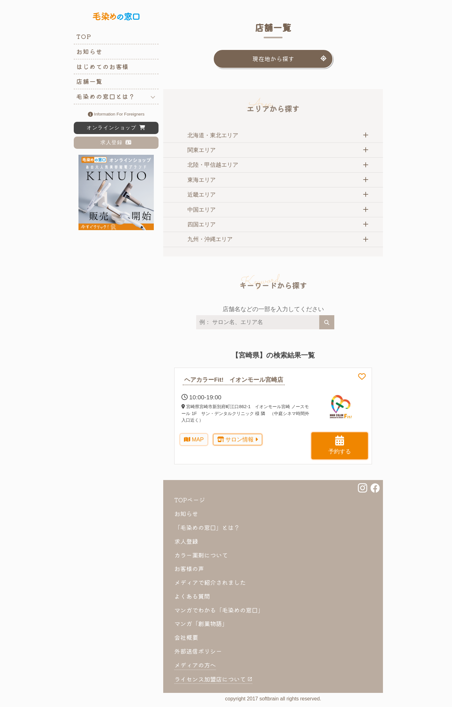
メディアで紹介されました (210, 582)
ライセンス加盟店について (213, 679)
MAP (194, 439)
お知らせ (89, 51)
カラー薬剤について (201, 555)
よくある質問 (192, 596)
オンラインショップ (116, 127)
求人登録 (116, 142)
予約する (339, 445)
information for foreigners (116, 114)
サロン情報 (237, 439)
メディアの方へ (195, 665)
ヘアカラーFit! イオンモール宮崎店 (233, 379)
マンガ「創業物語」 (201, 623)
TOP (83, 36)
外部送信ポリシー (198, 651)
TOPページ (189, 499)
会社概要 (186, 637)
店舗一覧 (89, 81)
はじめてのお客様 (102, 66)
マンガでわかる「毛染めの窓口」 (219, 610)
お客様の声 (189, 568)
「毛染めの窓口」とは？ (207, 527)
